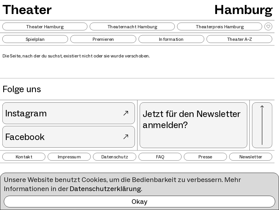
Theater (26, 9)
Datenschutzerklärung (105, 188)
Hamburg (243, 9)
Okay (139, 201)
